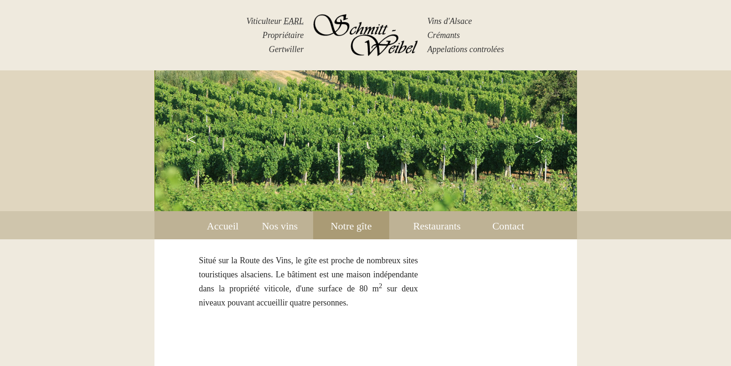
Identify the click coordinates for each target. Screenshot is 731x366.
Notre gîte (351, 226)
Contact (508, 226)
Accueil (223, 226)
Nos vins (280, 226)
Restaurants (437, 226)
